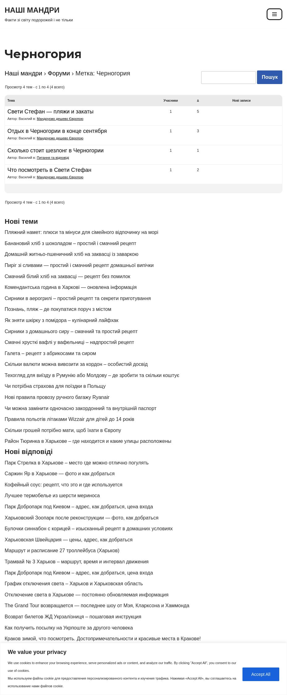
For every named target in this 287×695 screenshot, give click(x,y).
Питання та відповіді (53, 157)
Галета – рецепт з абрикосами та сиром (50, 353)
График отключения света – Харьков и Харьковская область (74, 583)
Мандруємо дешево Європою (60, 119)
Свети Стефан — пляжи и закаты (50, 111)
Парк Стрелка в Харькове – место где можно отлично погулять (77, 462)
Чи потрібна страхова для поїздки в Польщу (55, 386)
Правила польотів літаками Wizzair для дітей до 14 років (69, 419)
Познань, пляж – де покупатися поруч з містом (58, 309)
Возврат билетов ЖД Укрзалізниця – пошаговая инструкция (73, 616)
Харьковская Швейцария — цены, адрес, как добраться (69, 539)
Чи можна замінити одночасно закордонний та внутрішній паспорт (80, 408)
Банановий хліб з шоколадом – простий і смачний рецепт (70, 243)
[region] (143, 669)
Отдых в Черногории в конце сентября (57, 131)
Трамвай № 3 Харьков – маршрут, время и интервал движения (77, 561)
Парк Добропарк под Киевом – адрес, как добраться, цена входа (79, 506)
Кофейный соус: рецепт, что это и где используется (63, 484)
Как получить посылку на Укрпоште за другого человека (69, 627)
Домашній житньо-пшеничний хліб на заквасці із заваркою (72, 254)
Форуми (59, 73)
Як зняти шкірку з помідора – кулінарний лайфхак (61, 320)
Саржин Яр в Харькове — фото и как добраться (60, 473)
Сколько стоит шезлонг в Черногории (55, 150)
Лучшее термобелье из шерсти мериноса (52, 495)
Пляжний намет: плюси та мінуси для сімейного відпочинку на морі (81, 232)
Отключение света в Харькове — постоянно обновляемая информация (87, 594)
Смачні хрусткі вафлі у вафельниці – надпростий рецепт (69, 342)
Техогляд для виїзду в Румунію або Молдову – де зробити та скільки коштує (92, 375)
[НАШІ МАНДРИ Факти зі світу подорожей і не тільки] (39, 14)
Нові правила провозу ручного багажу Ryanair (57, 397)
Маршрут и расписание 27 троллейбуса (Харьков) (62, 550)
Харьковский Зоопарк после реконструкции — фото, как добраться (81, 517)
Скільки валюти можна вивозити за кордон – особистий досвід (76, 364)
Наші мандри (23, 73)
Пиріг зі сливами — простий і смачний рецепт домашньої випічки (79, 265)
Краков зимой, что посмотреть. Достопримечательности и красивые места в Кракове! (103, 638)
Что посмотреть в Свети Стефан (49, 170)
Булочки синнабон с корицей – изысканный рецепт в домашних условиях (89, 528)
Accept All (260, 674)
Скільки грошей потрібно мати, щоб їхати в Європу (63, 430)
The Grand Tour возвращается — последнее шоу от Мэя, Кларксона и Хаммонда (97, 605)
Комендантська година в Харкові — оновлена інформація (71, 287)
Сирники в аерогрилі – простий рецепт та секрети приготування (78, 298)
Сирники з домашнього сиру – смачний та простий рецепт (71, 331)
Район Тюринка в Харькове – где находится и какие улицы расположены (88, 441)
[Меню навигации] (274, 14)
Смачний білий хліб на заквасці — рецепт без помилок (67, 276)
